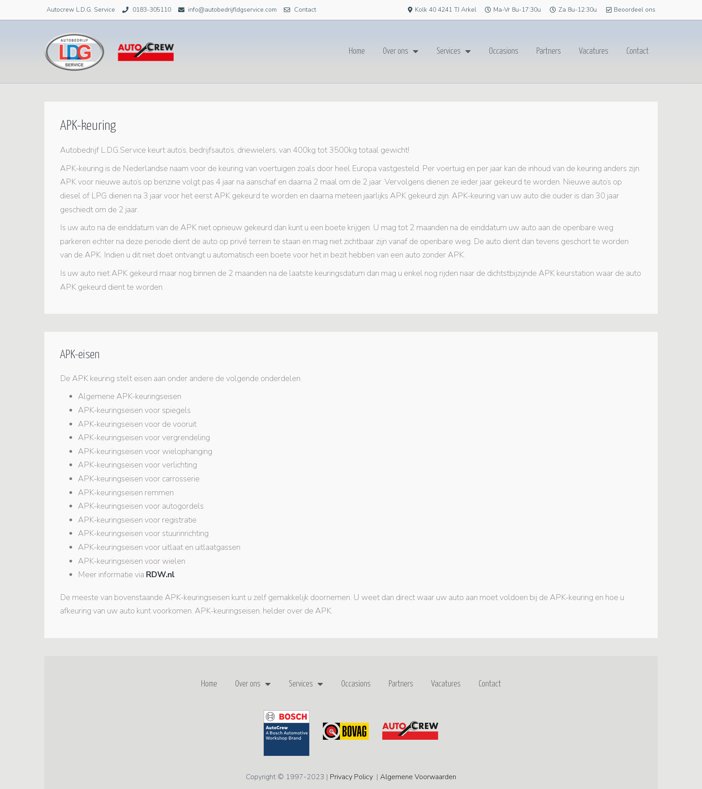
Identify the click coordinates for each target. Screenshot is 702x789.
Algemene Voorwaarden (418, 777)
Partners (548, 51)
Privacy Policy (351, 777)
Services (454, 51)
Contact (637, 51)
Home (357, 51)
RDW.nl (160, 574)
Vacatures (593, 51)
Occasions (503, 51)
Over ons (401, 51)
